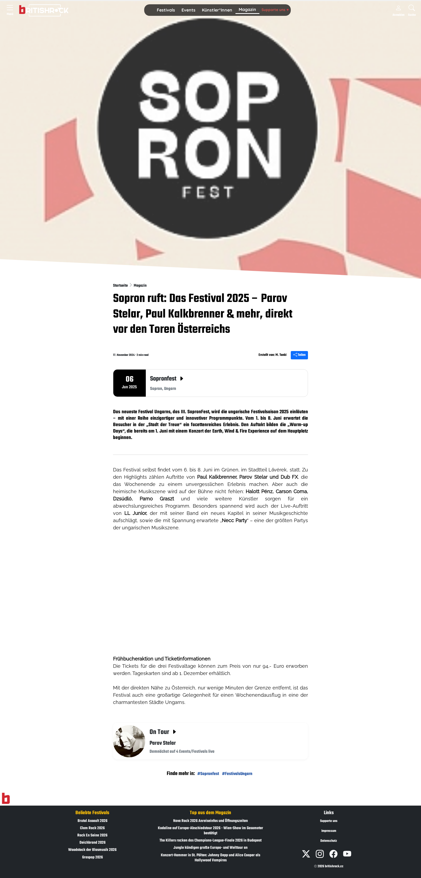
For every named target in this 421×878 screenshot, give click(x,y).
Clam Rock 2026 (92, 828)
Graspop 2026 (92, 857)
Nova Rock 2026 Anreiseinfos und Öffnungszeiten (210, 821)
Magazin (247, 9)
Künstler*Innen (217, 10)
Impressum (328, 831)
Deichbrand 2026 (92, 843)
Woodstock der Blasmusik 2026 (92, 850)
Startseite (121, 286)
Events (188, 10)
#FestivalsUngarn (237, 773)
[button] (166, 10)
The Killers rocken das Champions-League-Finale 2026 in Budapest (210, 841)
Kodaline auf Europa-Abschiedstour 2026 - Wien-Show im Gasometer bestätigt (210, 830)
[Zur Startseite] (6, 798)
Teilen (299, 355)
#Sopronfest (208, 773)
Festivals (166, 10)
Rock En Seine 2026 (92, 835)
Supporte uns (275, 9)
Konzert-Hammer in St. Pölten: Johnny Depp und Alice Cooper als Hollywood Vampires (210, 858)
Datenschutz (328, 841)
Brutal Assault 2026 (92, 821)
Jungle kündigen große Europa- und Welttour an (210, 848)
